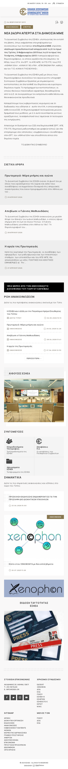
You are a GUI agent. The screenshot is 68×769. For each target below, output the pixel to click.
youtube (26, 697)
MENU (6, 3)
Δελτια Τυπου (15, 318)
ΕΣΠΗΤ (40, 704)
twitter (13, 697)
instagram (20, 697)
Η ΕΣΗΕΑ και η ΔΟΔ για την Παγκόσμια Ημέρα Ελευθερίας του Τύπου (34, 312)
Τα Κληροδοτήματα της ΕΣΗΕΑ (19, 450)
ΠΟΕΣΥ (40, 694)
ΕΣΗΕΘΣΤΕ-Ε (42, 701)
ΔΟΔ (38, 689)
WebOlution (38, 765)
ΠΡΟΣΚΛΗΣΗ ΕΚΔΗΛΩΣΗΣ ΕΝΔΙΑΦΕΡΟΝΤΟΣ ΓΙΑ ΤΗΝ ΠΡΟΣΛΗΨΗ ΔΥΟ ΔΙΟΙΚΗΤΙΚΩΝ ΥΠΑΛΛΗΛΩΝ (33, 498)
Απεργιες (27, 27)
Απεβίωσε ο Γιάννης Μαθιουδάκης (27, 211)
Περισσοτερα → (34, 358)
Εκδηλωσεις (9, 723)
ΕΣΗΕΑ (34, 11)
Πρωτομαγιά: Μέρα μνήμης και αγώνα (29, 175)
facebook (7, 697)
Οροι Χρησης (9, 750)
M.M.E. (39, 706)
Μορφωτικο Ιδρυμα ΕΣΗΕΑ (15, 733)
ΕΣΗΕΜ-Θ (41, 697)
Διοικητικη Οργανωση (13, 720)
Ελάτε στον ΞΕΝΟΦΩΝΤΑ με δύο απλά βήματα (31, 564)
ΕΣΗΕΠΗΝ (41, 699)
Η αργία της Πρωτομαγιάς (21, 246)
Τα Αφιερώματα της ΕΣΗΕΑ (18, 469)
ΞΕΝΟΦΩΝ (41, 687)
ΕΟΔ (38, 692)
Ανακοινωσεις (12, 27)
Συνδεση (60, 3)
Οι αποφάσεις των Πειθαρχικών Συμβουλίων (49, 450)
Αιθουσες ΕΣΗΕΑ (19, 373)
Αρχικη (7, 718)
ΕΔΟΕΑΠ (40, 684)
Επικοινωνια (9, 742)
